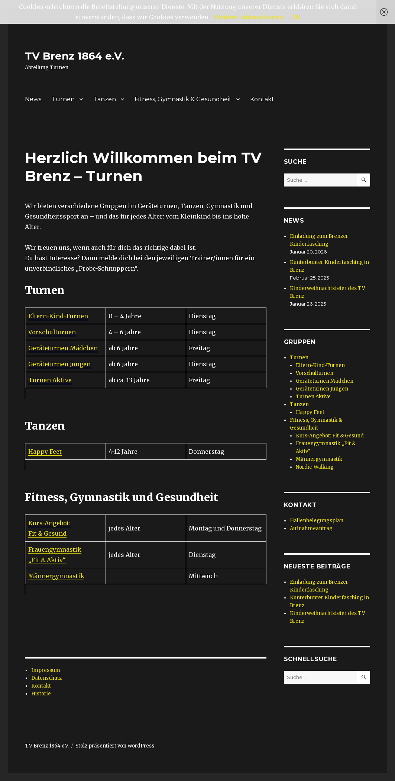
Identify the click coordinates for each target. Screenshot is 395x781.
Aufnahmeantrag (311, 528)
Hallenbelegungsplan (316, 520)
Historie (41, 694)
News (33, 99)
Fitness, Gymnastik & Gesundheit (183, 99)
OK (296, 17)
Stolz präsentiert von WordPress (114, 746)
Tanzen (104, 99)
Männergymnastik (56, 576)
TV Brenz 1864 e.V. (74, 56)
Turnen (63, 99)
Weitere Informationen (248, 17)
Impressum (45, 670)
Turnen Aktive (50, 380)
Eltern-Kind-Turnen (58, 316)
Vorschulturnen (52, 332)
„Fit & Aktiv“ (47, 560)
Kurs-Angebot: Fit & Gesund (330, 436)
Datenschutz (46, 678)
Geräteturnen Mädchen (63, 348)
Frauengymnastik (54, 549)
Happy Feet (45, 451)
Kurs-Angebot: (49, 523)
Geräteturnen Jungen (59, 364)
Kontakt (262, 99)
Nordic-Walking (315, 467)
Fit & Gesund (47, 533)
